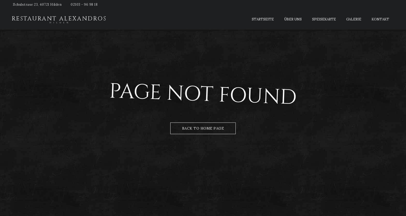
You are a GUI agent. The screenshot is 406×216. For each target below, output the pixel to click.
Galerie (353, 19)
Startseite (263, 19)
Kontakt (380, 19)
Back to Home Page (203, 128)
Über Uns (293, 19)
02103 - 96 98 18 (84, 4)
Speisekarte (324, 19)
